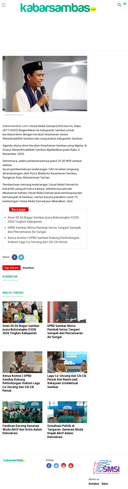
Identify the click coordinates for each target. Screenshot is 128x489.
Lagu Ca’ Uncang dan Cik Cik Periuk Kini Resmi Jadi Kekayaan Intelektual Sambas (66, 381)
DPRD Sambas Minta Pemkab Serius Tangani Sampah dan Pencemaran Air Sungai (65, 331)
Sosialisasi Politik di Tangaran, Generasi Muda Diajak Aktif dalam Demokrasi (65, 431)
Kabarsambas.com (15, 126)
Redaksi (94, 484)
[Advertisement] (64, 25)
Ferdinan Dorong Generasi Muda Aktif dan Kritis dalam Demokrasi (22, 429)
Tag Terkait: (11, 267)
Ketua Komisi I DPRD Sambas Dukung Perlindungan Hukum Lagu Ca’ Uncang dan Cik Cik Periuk (21, 383)
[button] (124, 2)
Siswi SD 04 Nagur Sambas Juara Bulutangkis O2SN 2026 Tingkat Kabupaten (20, 329)
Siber (105, 484)
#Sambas (28, 267)
